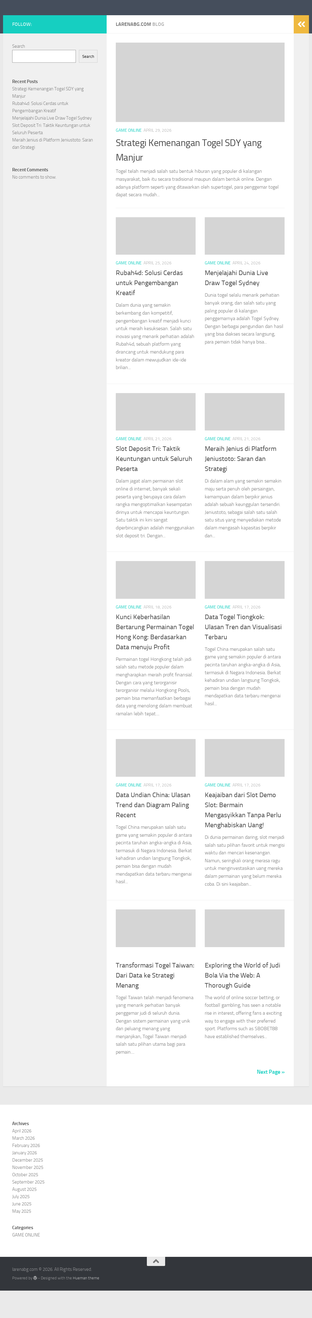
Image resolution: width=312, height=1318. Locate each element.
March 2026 (23, 1165)
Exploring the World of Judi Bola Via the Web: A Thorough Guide (242, 1003)
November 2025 (27, 1195)
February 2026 (26, 1173)
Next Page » (271, 1099)
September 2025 (28, 1209)
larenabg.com (48, 21)
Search (18, 73)
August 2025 (24, 1216)
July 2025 (21, 1224)
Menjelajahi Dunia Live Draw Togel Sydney (52, 145)
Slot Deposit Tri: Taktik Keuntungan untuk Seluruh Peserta (154, 486)
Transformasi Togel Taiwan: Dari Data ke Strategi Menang (155, 1003)
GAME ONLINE (129, 157)
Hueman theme (86, 1305)
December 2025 (27, 1187)
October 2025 (25, 1202)
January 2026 (24, 1180)
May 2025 (21, 1238)
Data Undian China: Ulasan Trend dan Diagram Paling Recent (153, 832)
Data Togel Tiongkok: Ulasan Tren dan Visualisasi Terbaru (243, 654)
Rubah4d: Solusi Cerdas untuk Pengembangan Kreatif (149, 310)
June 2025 (21, 1231)
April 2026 (21, 1158)
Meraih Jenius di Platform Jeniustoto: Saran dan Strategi (240, 486)
